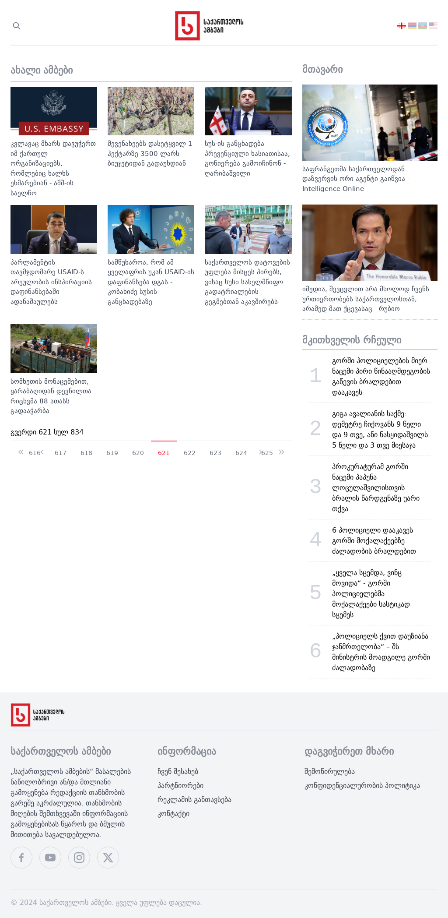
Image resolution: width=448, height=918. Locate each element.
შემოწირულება (329, 771)
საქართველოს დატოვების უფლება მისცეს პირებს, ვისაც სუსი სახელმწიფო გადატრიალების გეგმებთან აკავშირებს (247, 282)
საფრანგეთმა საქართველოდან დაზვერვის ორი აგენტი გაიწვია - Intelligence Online (356, 178)
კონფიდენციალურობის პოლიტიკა (362, 785)
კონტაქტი (173, 813)
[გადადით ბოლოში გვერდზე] (281, 448)
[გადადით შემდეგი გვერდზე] (260, 448)
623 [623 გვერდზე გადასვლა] (215, 452)
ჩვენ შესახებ (178, 771)
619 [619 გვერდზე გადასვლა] (112, 452)
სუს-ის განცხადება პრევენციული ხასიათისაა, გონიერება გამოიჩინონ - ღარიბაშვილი (247, 158)
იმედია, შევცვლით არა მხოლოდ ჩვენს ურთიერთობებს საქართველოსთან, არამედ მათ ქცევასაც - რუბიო (365, 298)
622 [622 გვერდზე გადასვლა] (190, 452)
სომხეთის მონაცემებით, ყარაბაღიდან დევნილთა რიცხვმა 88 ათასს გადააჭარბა (50, 396)
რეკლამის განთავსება (194, 799)
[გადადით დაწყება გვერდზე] (21, 448)
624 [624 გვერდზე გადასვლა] (241, 452)
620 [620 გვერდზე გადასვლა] (138, 452)
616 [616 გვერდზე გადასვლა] (35, 452)
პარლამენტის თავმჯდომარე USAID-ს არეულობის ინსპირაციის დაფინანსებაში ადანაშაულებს (51, 282)
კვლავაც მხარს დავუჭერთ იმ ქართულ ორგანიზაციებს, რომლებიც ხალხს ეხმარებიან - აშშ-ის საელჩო (53, 168)
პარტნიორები (180, 785)
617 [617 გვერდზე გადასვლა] (60, 452)
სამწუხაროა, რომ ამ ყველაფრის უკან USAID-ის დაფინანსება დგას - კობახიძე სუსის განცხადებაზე (151, 282)
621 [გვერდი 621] (164, 452)
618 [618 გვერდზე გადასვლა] (86, 452)
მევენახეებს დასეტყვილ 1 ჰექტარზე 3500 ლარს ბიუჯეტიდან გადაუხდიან (150, 153)
